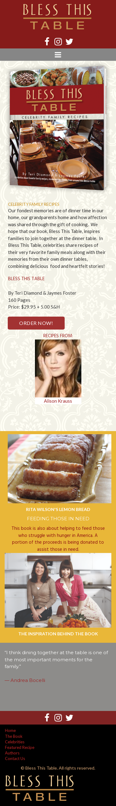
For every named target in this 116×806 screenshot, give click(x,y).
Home (10, 730)
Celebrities (14, 741)
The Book (14, 736)
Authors (12, 752)
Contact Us (15, 758)
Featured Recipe (19, 747)
